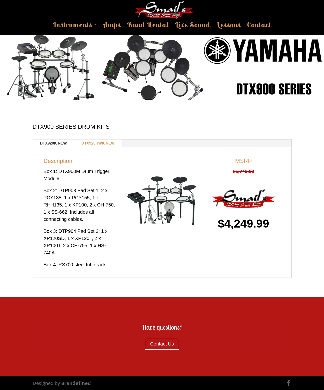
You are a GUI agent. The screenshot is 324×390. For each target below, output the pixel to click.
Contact (259, 26)
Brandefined (76, 383)
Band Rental (148, 26)
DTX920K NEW (53, 143)
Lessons (229, 26)
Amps (112, 26)
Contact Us (162, 343)
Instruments (72, 26)
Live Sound (192, 26)
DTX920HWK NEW (98, 143)
